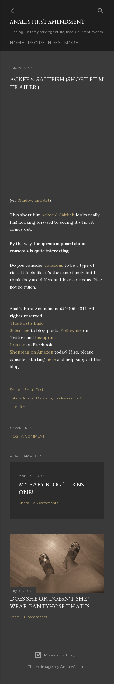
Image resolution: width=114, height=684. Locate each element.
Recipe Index (44, 43)
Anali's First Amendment (47, 21)
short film (18, 406)
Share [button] (15, 389)
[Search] (100, 9)
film (83, 398)
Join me (17, 344)
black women (66, 398)
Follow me (71, 330)
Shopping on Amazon (31, 352)
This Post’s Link (26, 323)
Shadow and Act (34, 200)
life (90, 398)
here (51, 359)
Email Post (33, 389)
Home (17, 43)
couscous (53, 265)
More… (72, 43)
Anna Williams (73, 666)
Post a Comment (27, 436)
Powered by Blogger (57, 655)
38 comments (45, 502)
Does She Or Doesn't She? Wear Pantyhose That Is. (50, 602)
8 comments (35, 617)
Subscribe (19, 330)
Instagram (45, 337)
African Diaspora (37, 398)
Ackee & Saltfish (58, 215)
